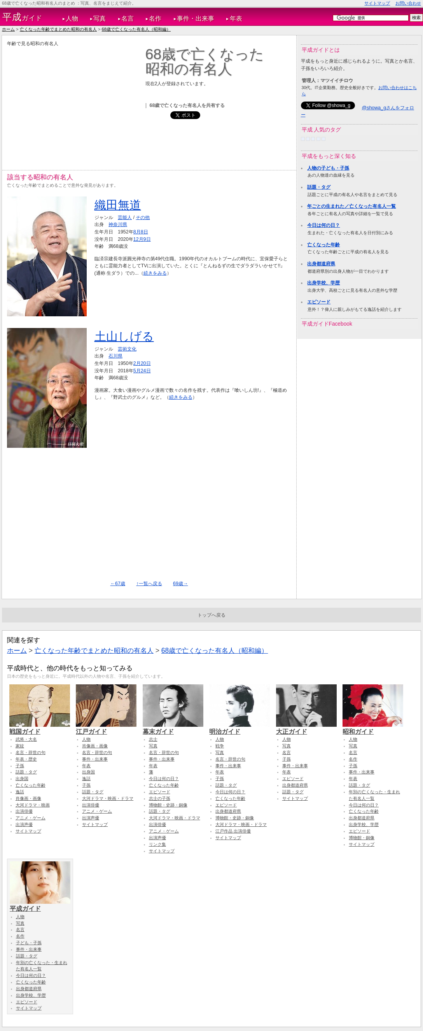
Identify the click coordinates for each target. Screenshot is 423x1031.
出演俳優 (24, 811)
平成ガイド (40, 905)
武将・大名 (26, 739)
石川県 (115, 356)
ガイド (22, 17)
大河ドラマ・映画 (33, 805)
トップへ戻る (211, 615)
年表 (236, 18)
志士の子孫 (159, 798)
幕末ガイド (173, 728)
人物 (72, 18)
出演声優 (24, 824)
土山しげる (124, 336)
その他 (143, 217)
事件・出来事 (195, 18)
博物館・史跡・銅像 (168, 805)
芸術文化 (127, 349)
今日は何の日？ (323, 225)
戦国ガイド (39, 728)
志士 (153, 739)
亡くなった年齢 (323, 244)
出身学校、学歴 (323, 283)
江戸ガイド (106, 728)
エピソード (318, 302)
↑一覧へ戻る (149, 583)
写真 (99, 18)
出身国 (22, 778)
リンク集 (157, 844)
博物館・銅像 (361, 837)
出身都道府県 (321, 264)
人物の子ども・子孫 (328, 168)
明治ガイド (239, 728)
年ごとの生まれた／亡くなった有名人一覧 (351, 206)
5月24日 (142, 370)
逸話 (20, 791)
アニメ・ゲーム (30, 817)
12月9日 (142, 239)
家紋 (20, 745)
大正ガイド (306, 728)
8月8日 (140, 232)
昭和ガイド (373, 728)
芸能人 (125, 217)
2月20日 (142, 363)
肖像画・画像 (28, 798)
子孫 (20, 765)
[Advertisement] (72, 101)
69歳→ (180, 583)
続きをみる (155, 273)
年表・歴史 (26, 759)
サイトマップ (377, 3)
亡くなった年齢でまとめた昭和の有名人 (58, 29)
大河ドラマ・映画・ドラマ (107, 798)
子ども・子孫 (29, 942)
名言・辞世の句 (30, 752)
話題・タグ (318, 187)
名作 (155, 18)
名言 (127, 18)
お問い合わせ (408, 3)
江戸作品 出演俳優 (233, 831)
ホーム (8, 29)
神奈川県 (117, 224)
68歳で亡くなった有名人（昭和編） (136, 29)
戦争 (219, 745)
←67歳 (117, 583)
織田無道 (117, 204)
